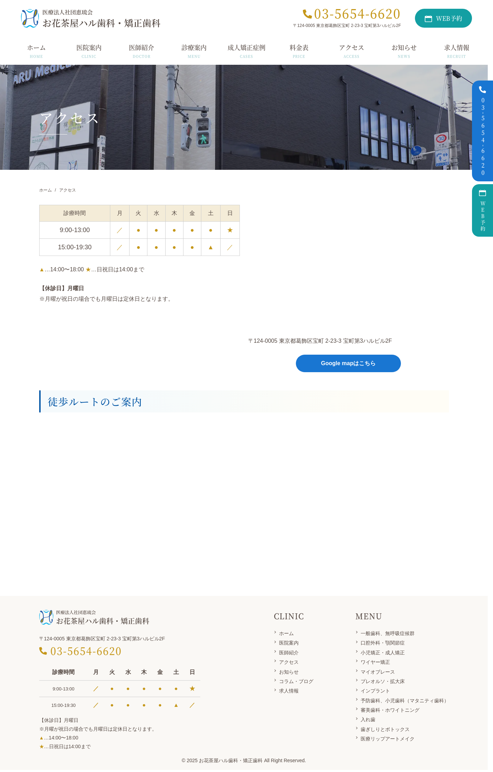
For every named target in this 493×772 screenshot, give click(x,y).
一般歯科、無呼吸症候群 (388, 633)
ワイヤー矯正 (375, 662)
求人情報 (289, 691)
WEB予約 (482, 210)
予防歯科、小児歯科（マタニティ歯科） (405, 700)
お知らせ (289, 672)
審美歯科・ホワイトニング (390, 710)
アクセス (289, 662)
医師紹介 (289, 652)
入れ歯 (368, 719)
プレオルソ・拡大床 (383, 681)
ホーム (286, 633)
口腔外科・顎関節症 (383, 643)
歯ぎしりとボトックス (385, 729)
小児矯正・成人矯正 (383, 652)
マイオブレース (378, 672)
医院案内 (289, 643)
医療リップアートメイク (388, 739)
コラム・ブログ (296, 681)
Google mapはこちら (348, 363)
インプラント (375, 691)
